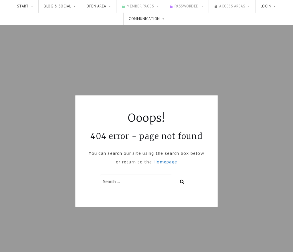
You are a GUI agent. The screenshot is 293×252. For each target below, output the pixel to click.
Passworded (186, 6)
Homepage (165, 162)
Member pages (140, 6)
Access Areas (232, 6)
